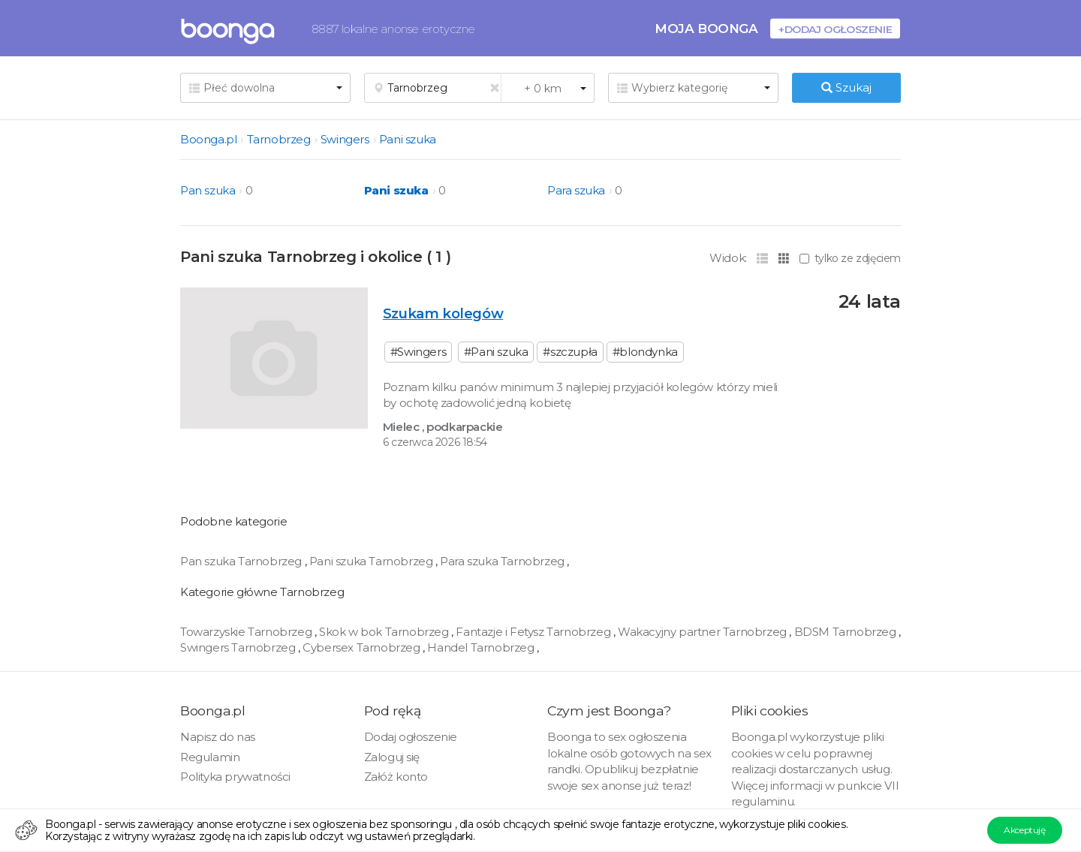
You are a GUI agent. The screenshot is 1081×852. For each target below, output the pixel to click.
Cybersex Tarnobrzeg (363, 647)
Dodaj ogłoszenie (411, 737)
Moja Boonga (706, 28)
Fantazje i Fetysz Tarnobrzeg (534, 632)
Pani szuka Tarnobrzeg (372, 561)
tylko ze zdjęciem (850, 258)
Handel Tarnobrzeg (482, 647)
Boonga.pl (208, 139)
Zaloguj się (392, 757)
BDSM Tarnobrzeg (846, 632)
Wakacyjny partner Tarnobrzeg (703, 632)
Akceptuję (1024, 829)
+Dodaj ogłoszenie (835, 29)
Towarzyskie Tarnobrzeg (247, 632)
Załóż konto (396, 776)
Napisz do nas (217, 737)
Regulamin (209, 757)
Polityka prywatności (235, 776)
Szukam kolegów (443, 313)
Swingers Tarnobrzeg (239, 647)
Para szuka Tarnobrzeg (503, 561)
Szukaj (846, 87)
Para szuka (576, 190)
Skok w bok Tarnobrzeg (385, 632)
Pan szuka (207, 190)
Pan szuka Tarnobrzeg (242, 561)
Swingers (345, 139)
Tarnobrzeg (279, 139)
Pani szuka (407, 139)
